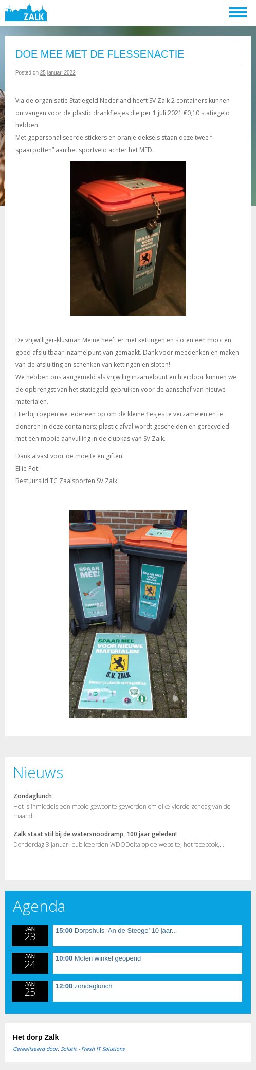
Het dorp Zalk (36, 1037)
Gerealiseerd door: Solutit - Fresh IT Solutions (69, 1049)
